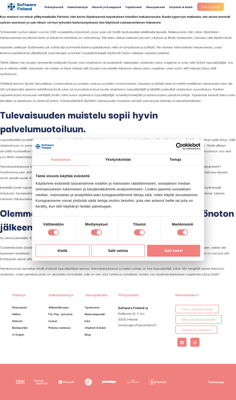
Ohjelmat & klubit (181, 7)
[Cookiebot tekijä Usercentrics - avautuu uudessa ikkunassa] (183, 146)
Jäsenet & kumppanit (196, 329)
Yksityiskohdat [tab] (118, 159)
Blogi (88, 334)
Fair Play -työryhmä (60, 314)
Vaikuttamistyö (77, 7)
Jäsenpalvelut (155, 7)
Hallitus (16, 314)
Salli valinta (118, 251)
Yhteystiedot (19, 307)
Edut (87, 321)
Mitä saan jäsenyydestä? (199, 319)
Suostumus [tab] (61, 159)
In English (18, 334)
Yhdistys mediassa (59, 327)
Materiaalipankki (95, 314)
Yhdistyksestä (53, 7)
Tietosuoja (216, 381)
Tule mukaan (210, 7)
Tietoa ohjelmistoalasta (197, 309)
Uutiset (52, 321)
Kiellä (62, 251)
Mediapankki (20, 327)
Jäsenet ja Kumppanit (106, 7)
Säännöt (17, 321)
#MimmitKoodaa (58, 307)
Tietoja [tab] (175, 159)
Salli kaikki (173, 251)
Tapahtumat (133, 7)
